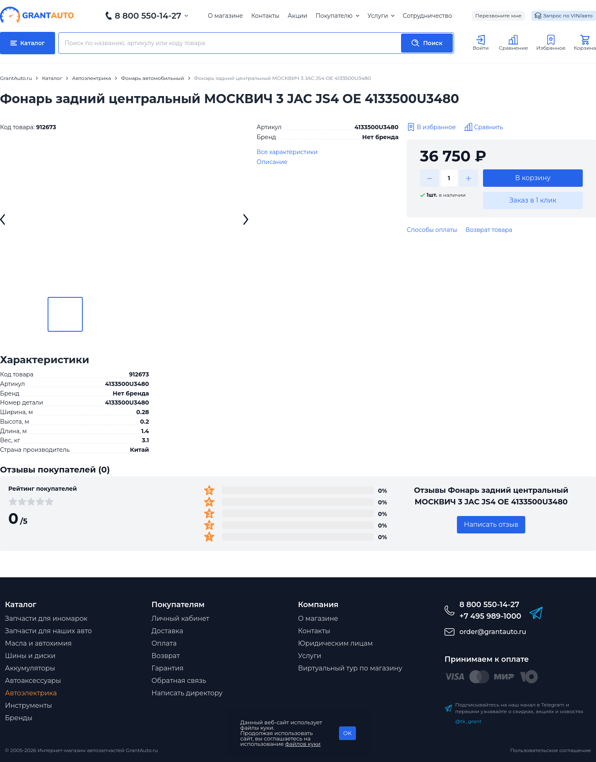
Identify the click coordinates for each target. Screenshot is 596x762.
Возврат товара (489, 230)
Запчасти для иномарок (46, 618)
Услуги (381, 15)
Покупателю (337, 15)
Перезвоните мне (498, 15)
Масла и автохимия (38, 643)
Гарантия (167, 668)
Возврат (165, 656)
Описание (272, 162)
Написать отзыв (491, 524)
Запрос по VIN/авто (564, 15)
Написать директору (187, 693)
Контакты (265, 15)
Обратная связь (178, 681)
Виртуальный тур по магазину (350, 668)
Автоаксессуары (33, 681)
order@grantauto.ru (492, 632)
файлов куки (303, 743)
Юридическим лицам (335, 643)
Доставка (167, 631)
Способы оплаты (432, 230)
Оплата (164, 643)
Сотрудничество (427, 15)
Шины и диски (30, 656)
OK (347, 733)
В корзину (533, 178)
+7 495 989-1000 (490, 616)
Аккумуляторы (30, 668)
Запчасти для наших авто (48, 631)
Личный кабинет (180, 618)
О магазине (225, 15)
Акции (297, 15)
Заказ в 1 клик (532, 200)
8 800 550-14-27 (148, 16)
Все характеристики (287, 152)
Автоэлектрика (31, 693)
